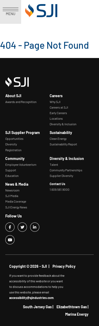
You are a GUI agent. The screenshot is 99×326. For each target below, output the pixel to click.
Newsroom (12, 190)
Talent (54, 164)
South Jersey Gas (37, 307)
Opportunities (14, 138)
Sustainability (61, 132)
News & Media (16, 184)
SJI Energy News (16, 207)
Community (15, 158)
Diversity (11, 144)
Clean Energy (58, 138)
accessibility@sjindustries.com (31, 298)
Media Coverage (15, 201)
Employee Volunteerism (20, 164)
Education (11, 175)
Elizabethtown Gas (71, 307)
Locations (56, 118)
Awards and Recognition (20, 102)
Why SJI (55, 102)
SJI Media (11, 196)
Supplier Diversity (61, 175)
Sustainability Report (63, 144)
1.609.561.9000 (59, 189)
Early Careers (58, 113)
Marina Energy (76, 314)
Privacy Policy (64, 266)
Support (10, 170)
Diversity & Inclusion (63, 124)
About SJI (13, 95)
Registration (13, 150)
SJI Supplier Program (22, 132)
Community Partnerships (66, 170)
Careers (56, 95)
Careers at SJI (59, 107)
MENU (10, 11)
